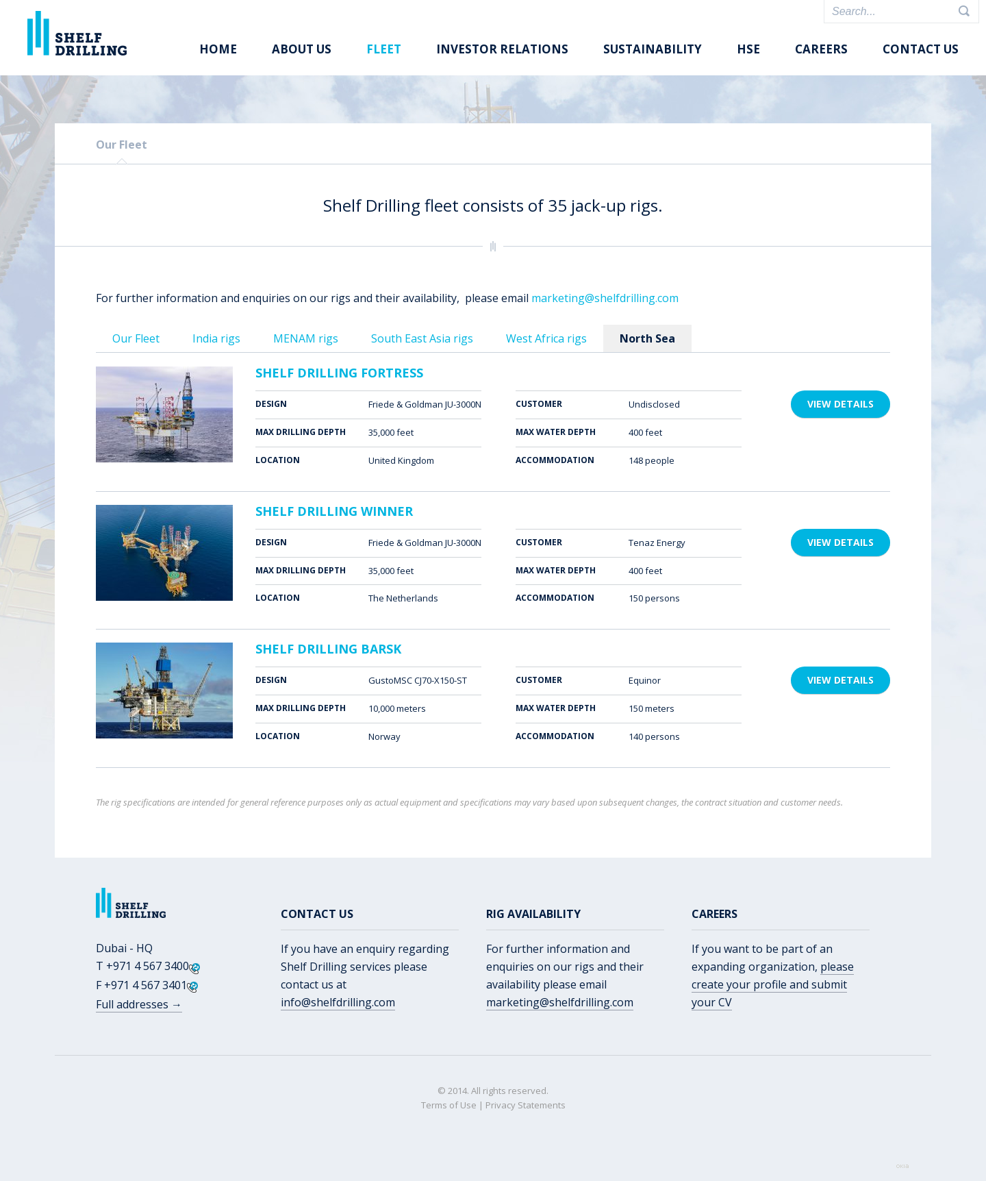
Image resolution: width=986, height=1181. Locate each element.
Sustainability (652, 49)
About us (301, 49)
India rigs (216, 338)
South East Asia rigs (422, 338)
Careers (821, 49)
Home (218, 49)
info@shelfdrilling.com (338, 1002)
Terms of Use (449, 1105)
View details (840, 403)
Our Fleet (121, 144)
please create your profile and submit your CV (773, 984)
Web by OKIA (902, 1166)
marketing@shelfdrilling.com (605, 298)
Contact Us (921, 49)
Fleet (383, 49)
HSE (748, 49)
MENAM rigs (305, 338)
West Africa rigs (546, 338)
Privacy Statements (525, 1105)
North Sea (647, 338)
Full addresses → (139, 1004)
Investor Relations (502, 49)
